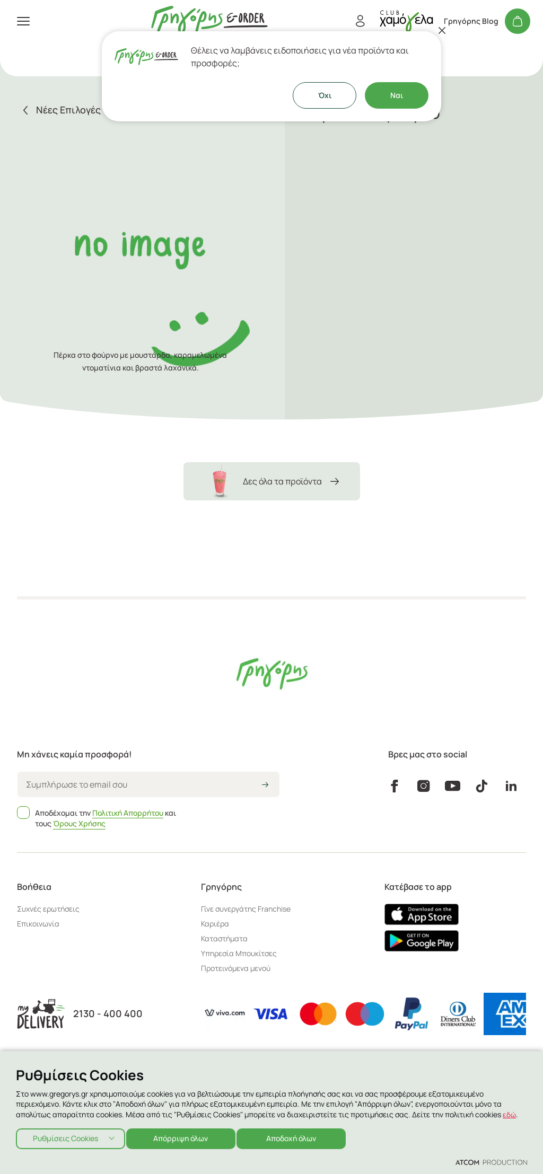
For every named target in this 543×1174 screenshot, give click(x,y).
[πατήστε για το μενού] (23, 21)
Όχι (324, 95)
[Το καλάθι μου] (517, 21)
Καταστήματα (224, 938)
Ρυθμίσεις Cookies (65, 1137)
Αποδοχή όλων (300, 1137)
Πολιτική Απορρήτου (127, 813)
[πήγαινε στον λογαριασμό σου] (406, 21)
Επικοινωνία (38, 924)
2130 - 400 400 (108, 1014)
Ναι (396, 95)
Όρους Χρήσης (79, 823)
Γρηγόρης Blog (471, 21)
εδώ (509, 1112)
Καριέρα (215, 924)
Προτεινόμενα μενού (235, 968)
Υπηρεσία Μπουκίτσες (239, 953)
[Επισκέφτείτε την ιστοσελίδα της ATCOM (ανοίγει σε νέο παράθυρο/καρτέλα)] (491, 1162)
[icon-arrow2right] (265, 785)
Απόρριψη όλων (185, 1137)
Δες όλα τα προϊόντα (271, 481)
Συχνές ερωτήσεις (48, 909)
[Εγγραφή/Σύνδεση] (360, 21)
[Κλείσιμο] (442, 30)
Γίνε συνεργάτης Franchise (246, 909)
